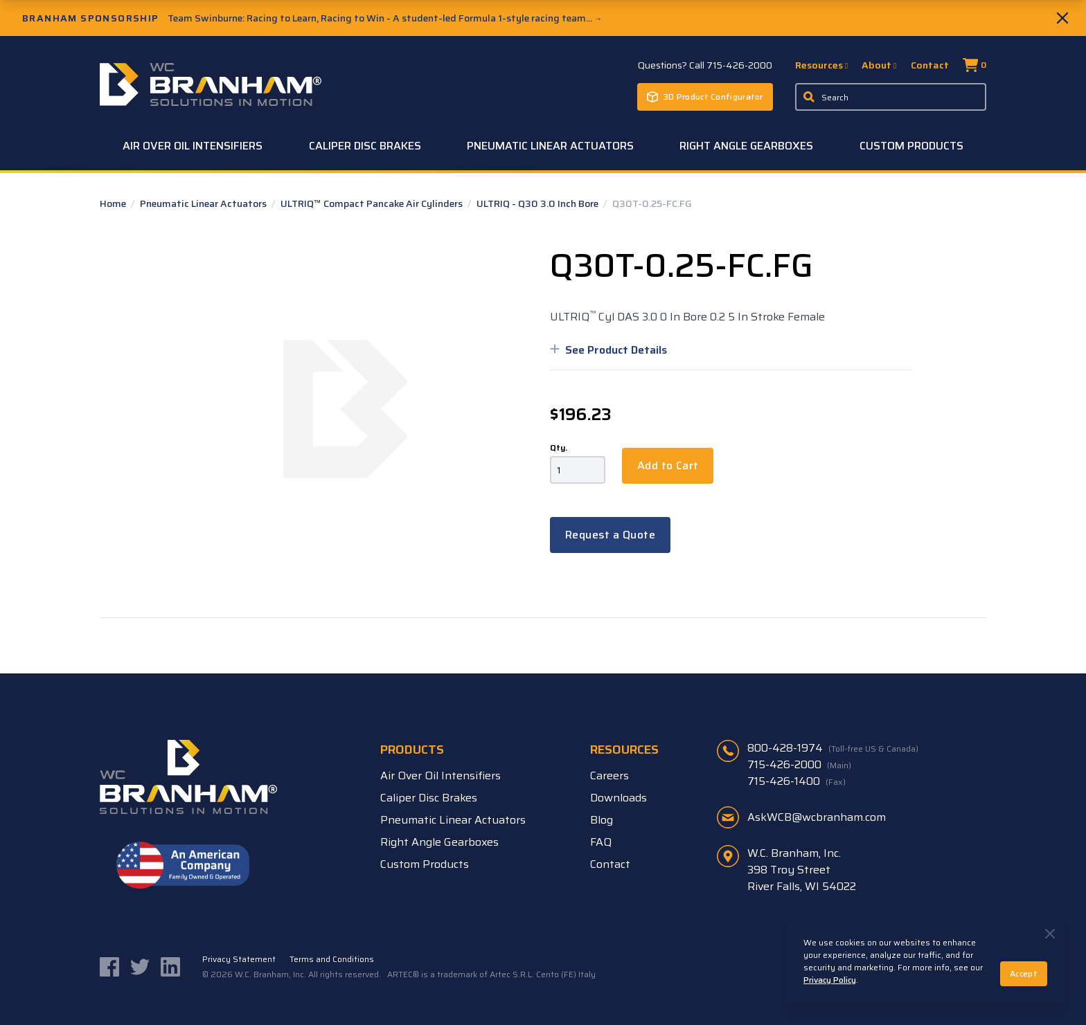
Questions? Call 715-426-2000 (705, 65)
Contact (930, 65)
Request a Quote (610, 534)
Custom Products (911, 145)
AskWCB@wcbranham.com (816, 817)
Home (114, 203)
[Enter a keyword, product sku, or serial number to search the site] (890, 97)
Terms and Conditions (332, 959)
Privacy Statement (239, 959)
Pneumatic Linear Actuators (550, 145)
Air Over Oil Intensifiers (192, 145)
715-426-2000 (799, 764)
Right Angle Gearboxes (746, 145)
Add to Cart (667, 465)
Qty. (558, 447)
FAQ (601, 842)
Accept (1024, 973)
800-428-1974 (832, 748)
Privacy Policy (829, 979)
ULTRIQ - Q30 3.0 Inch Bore (538, 203)
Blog (601, 819)
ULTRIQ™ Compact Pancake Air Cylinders (373, 203)
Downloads (618, 797)
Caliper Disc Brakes (365, 145)
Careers (609, 775)
